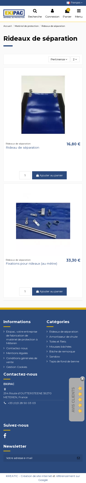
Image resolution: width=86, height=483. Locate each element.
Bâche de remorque (62, 351)
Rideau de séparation (22, 147)
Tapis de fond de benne (64, 361)
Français (75, 2)
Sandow (54, 356)
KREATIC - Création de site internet (29, 476)
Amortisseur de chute (63, 336)
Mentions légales (17, 353)
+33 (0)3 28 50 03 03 (22, 403)
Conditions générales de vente (21, 360)
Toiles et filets (57, 341)
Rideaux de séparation (63, 331)
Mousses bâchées (60, 346)
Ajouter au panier (49, 175)
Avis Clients (73, 400)
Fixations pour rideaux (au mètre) (31, 263)
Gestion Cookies (16, 367)
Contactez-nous (17, 348)
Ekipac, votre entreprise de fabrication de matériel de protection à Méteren (22, 337)
